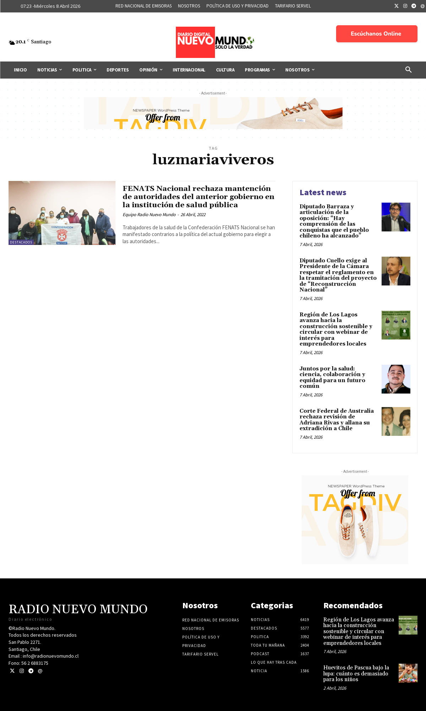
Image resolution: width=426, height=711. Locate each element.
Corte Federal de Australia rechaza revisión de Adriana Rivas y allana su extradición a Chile (337, 420)
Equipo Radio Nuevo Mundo (149, 215)
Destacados (21, 242)
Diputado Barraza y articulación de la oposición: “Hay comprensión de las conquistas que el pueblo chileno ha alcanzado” (334, 221)
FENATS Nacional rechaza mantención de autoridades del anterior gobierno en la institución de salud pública (197, 197)
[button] (408, 70)
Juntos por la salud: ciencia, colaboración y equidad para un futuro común (332, 377)
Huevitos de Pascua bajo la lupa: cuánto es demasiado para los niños (356, 673)
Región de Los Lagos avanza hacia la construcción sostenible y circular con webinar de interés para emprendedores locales (336, 329)
